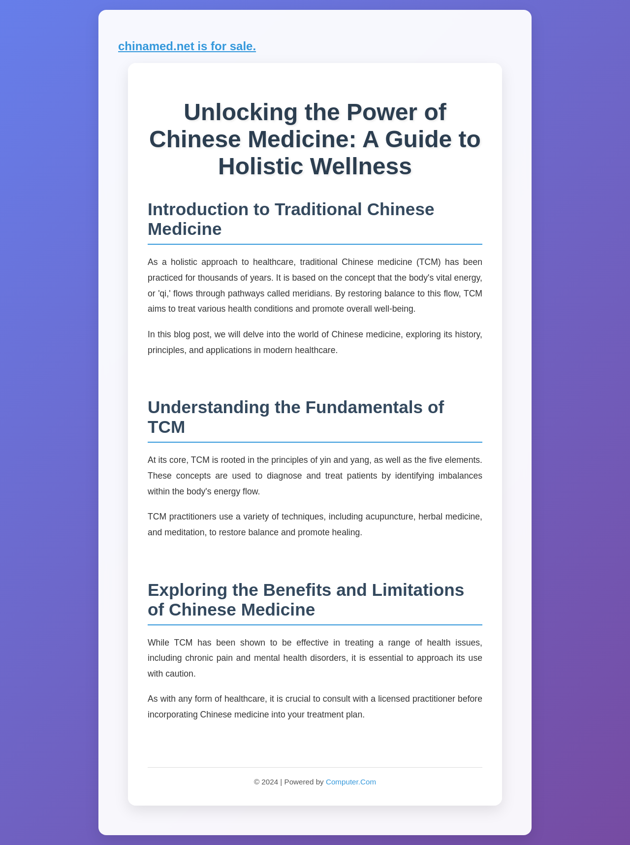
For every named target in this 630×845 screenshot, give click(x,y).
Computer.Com (351, 782)
